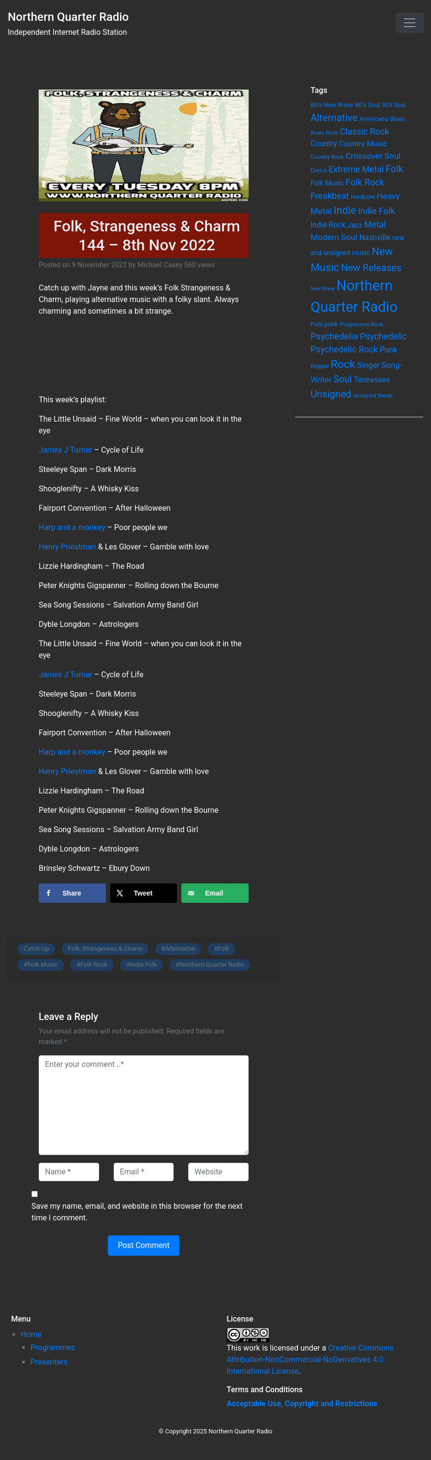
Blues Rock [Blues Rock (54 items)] (324, 132)
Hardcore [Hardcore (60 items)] (363, 197)
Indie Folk (143, 964)
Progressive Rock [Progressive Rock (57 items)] (361, 324)
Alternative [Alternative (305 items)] (334, 117)
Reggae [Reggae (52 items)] (320, 366)
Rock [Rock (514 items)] (343, 364)
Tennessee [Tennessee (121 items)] (372, 380)
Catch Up (36, 948)
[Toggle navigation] (409, 22)
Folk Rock (93, 964)
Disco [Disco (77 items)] (319, 170)
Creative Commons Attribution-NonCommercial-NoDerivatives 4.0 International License (310, 1359)
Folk (223, 948)
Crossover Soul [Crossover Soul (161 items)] (373, 156)
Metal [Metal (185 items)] (375, 224)
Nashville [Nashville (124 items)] (374, 237)
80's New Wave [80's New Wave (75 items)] (332, 104)
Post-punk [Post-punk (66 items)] (324, 324)
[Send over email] (215, 893)
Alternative (180, 948)
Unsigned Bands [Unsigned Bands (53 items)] (373, 395)
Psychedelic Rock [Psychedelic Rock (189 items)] (344, 349)
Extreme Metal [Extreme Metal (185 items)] (356, 169)
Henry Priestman (67, 546)
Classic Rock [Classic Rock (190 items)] (364, 131)
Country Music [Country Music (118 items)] (363, 143)
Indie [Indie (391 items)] (345, 210)
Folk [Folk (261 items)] (394, 169)
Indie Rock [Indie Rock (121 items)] (328, 225)
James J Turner (65, 450)
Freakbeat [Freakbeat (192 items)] (330, 196)
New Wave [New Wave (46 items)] (323, 289)
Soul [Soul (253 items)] (343, 379)
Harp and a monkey (72, 527)
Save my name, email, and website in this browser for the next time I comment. (136, 1211)
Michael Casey (159, 265)
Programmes (52, 1347)
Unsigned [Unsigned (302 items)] (331, 394)
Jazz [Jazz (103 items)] (354, 225)
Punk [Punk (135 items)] (388, 349)
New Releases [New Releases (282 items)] (371, 268)
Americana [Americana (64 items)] (373, 119)
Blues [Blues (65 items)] (397, 118)
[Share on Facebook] (72, 893)
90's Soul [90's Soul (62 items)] (394, 105)
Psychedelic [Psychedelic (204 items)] (383, 336)
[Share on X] (144, 893)
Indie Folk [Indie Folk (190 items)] (376, 211)
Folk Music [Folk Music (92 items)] (327, 183)
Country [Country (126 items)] (324, 143)
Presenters (49, 1362)
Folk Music (43, 964)
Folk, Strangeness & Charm (105, 948)
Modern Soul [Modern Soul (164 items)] (334, 237)
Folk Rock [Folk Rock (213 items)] (364, 182)
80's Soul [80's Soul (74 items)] (367, 104)
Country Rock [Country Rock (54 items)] (327, 156)
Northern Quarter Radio (68, 17)
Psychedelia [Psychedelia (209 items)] (334, 336)
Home (31, 1334)
